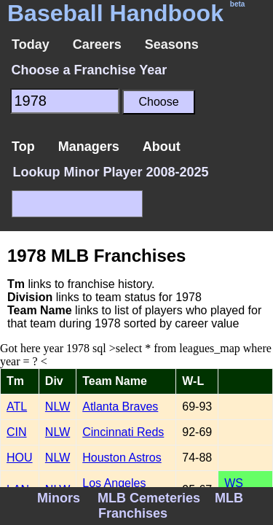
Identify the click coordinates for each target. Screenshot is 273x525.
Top (23, 146)
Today (31, 44)
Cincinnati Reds (123, 432)
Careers (97, 44)
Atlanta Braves (120, 406)
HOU (20, 457)
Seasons (172, 44)
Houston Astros (122, 457)
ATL (17, 406)
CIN (17, 432)
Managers (88, 146)
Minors (58, 498)
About (162, 146)
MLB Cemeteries (149, 498)
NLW (57, 406)
